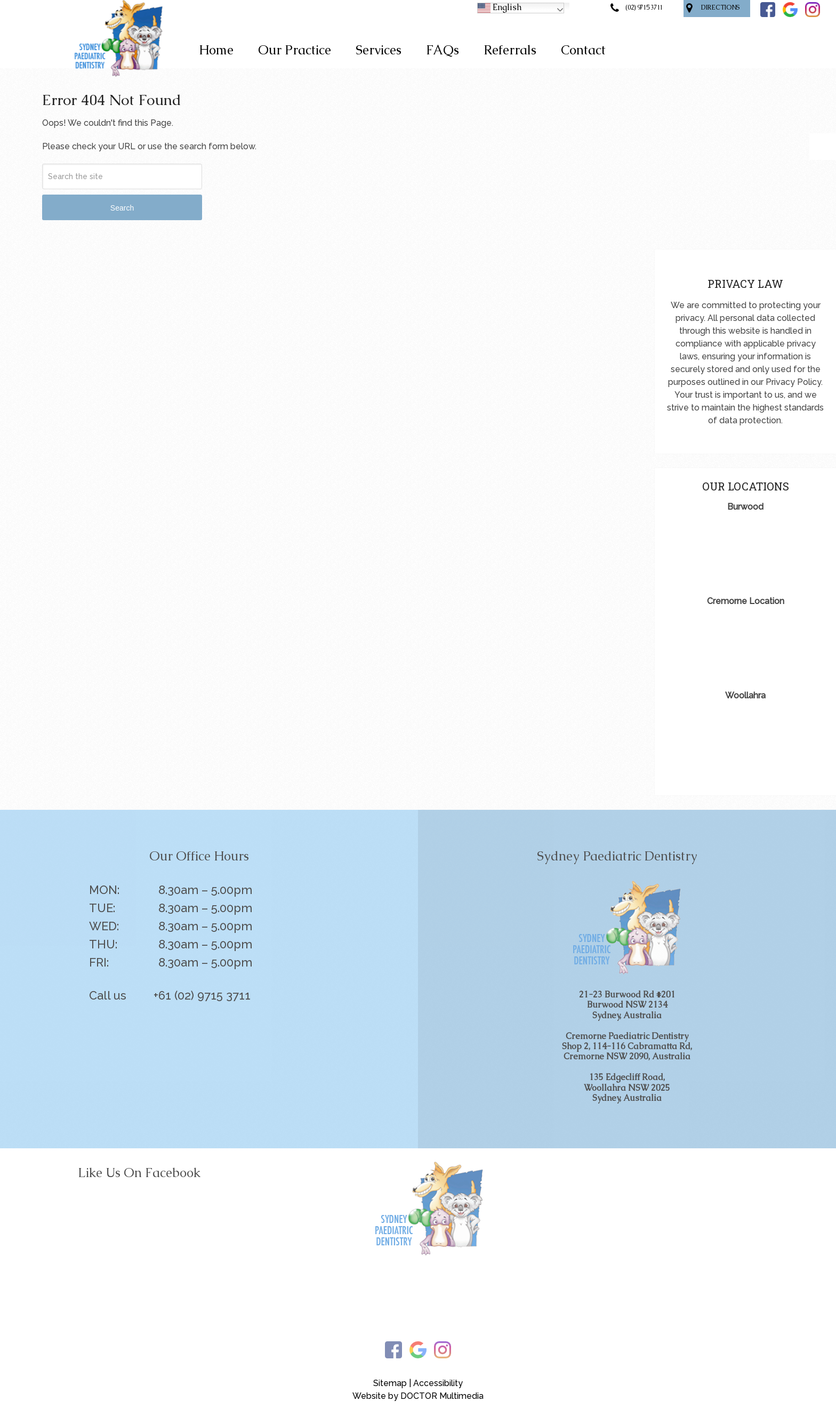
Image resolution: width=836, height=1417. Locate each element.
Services (378, 50)
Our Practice (294, 50)
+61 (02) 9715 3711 (202, 995)
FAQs (442, 50)
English (499, 8)
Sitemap (390, 1383)
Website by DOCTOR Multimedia (418, 1396)
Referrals (510, 50)
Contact (583, 50)
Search (122, 208)
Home (216, 50)
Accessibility (438, 1383)
